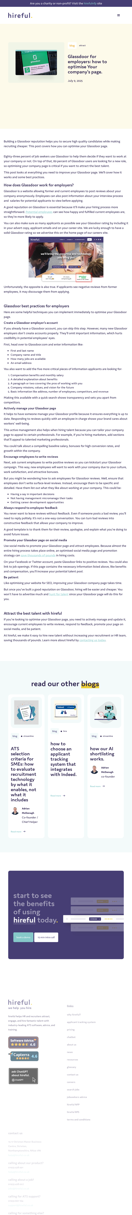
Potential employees (39, 212)
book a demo (23, 937)
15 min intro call (46, 937)
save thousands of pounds (38, 555)
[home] (21, 15)
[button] (119, 15)
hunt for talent (58, 594)
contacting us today (92, 640)
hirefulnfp (90, 3)
